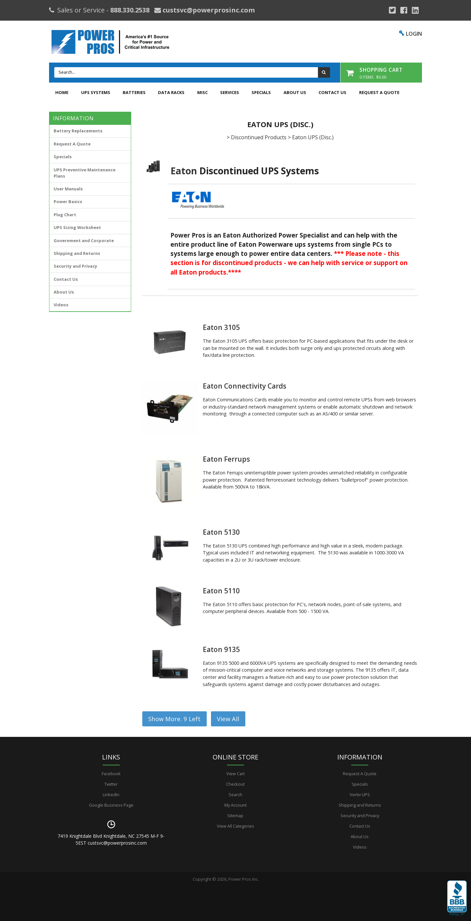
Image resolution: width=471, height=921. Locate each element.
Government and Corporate (84, 240)
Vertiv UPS (360, 794)
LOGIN (414, 33)
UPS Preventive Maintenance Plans (84, 173)
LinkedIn (111, 794)
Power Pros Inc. (243, 879)
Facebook (111, 774)
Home (61, 92)
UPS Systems (95, 92)
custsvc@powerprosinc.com (208, 10)
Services (229, 92)
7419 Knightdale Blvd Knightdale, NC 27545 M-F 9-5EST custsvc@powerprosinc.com (111, 839)
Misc (202, 92)
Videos (61, 305)
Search (235, 794)
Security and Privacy (75, 266)
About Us (295, 92)
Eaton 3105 (221, 327)
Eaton (183, 170)
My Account (235, 805)
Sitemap (235, 815)
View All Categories (235, 826)
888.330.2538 (129, 10)
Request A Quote (379, 92)
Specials (261, 92)
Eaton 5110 (221, 590)
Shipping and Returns (77, 253)
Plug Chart (65, 215)
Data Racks (171, 92)
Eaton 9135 (221, 649)
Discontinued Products (259, 137)
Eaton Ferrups (226, 459)
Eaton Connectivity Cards (244, 386)
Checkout (235, 784)
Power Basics (68, 201)
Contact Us (332, 92)
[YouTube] (415, 10)
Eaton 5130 (221, 532)
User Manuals (68, 189)
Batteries (134, 92)
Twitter (111, 784)
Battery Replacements (78, 131)
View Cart (235, 774)
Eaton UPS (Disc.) (313, 137)
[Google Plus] (392, 10)
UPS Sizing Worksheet (77, 227)
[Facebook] (404, 10)
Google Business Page (111, 805)
